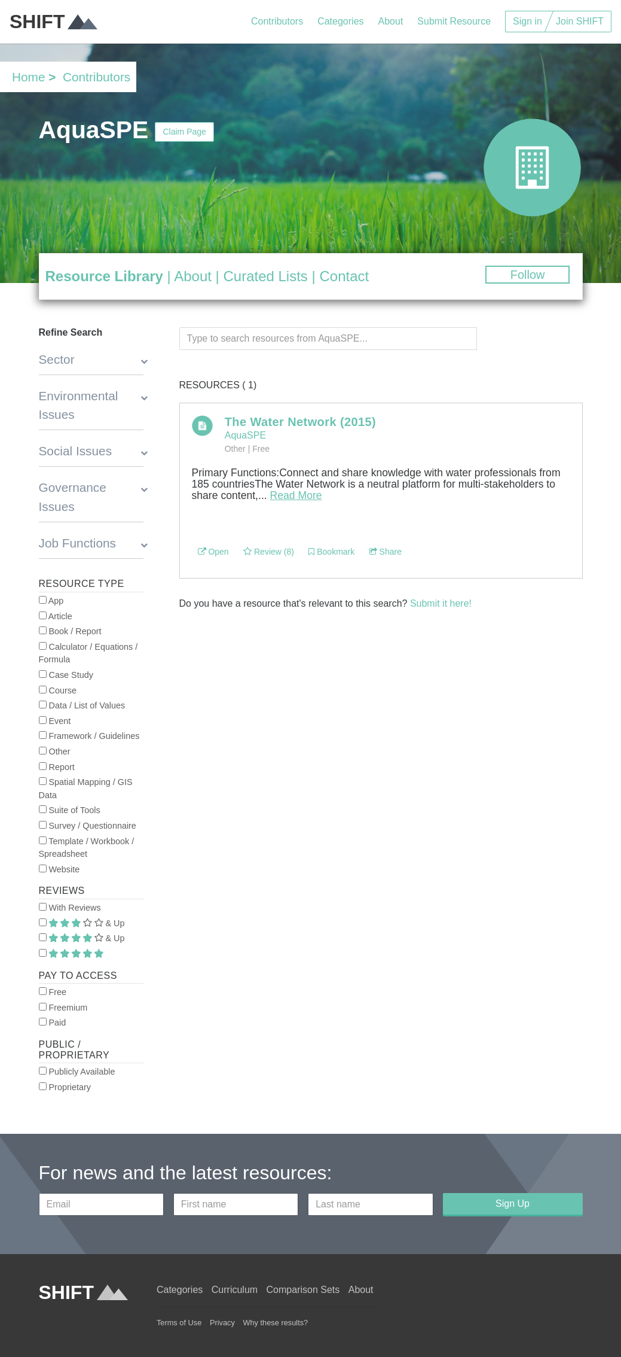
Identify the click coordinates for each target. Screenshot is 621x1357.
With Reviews (70, 907)
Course (58, 690)
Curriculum (235, 1290)
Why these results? (275, 1322)
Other (55, 751)
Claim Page (184, 131)
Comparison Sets (303, 1290)
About (390, 21)
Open (213, 551)
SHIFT (53, 21)
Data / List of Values (82, 705)
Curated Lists (265, 276)
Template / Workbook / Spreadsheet (86, 847)
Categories (340, 21)
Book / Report (70, 631)
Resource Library (104, 276)
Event (55, 721)
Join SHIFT (580, 21)
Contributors (277, 21)
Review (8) (268, 551)
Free (53, 992)
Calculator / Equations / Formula (88, 653)
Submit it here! (441, 603)
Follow (527, 274)
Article (55, 616)
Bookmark (331, 551)
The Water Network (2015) (300, 421)
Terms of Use (179, 1322)
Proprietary (65, 1087)
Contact (344, 276)
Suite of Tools (69, 810)
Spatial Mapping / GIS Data (86, 788)
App (51, 601)
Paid (52, 1022)
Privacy (222, 1322)
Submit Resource (454, 21)
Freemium (63, 1007)
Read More (296, 495)
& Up (82, 923)
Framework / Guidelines (89, 736)
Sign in (527, 21)
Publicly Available (77, 1071)
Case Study (66, 675)
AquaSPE (245, 435)
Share (385, 551)
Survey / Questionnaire (87, 825)
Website (59, 869)
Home (28, 77)
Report (57, 767)
